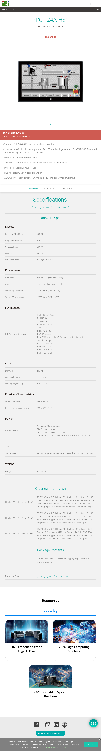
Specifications (50, 188)
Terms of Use (66, 747)
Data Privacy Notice (47, 747)
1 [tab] (50, 124)
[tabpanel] (50, 80)
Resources (68, 188)
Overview (32, 188)
